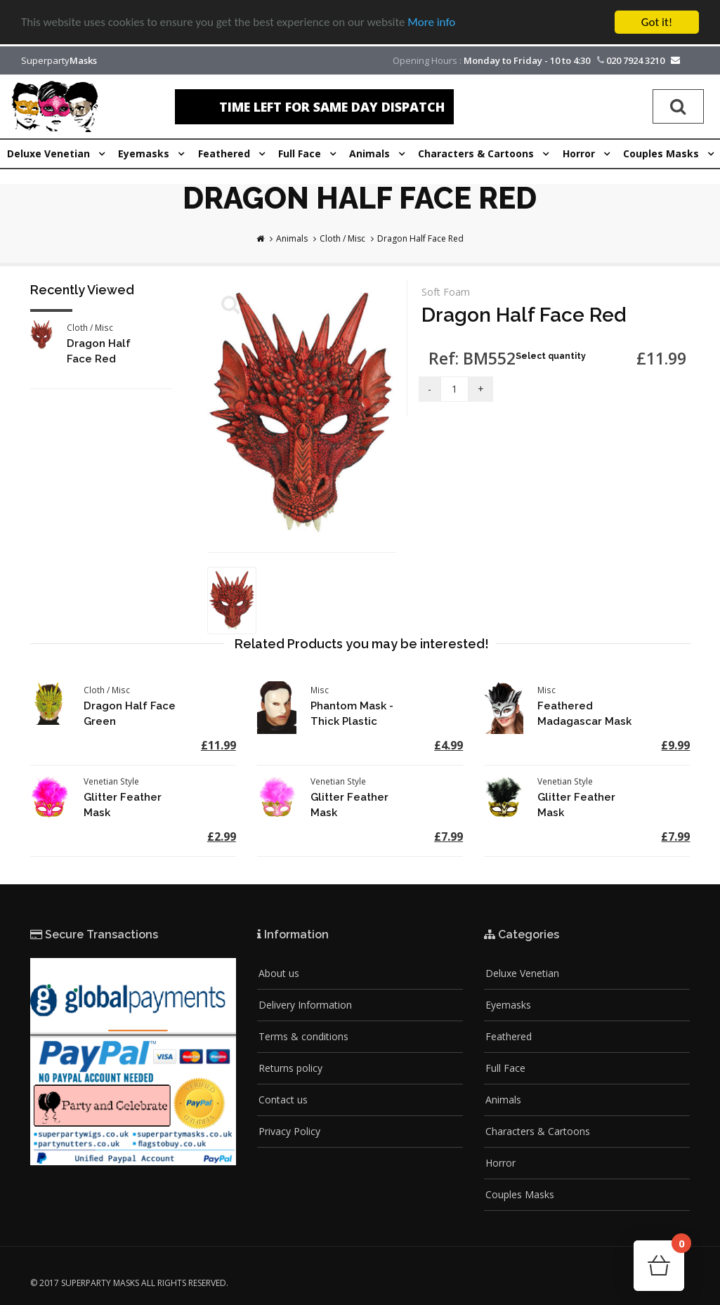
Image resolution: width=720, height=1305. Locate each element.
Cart (678, 1247)
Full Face (505, 1068)
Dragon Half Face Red (420, 238)
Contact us (283, 1099)
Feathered (508, 1036)
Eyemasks (508, 1004)
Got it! (656, 22)
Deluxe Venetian (522, 973)
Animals (292, 238)
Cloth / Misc (342, 238)
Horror (500, 1162)
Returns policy (290, 1068)
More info (432, 22)
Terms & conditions (303, 1036)
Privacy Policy (289, 1131)
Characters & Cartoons (537, 1131)
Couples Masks (519, 1194)
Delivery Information (305, 1004)
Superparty (59, 60)
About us (278, 973)
